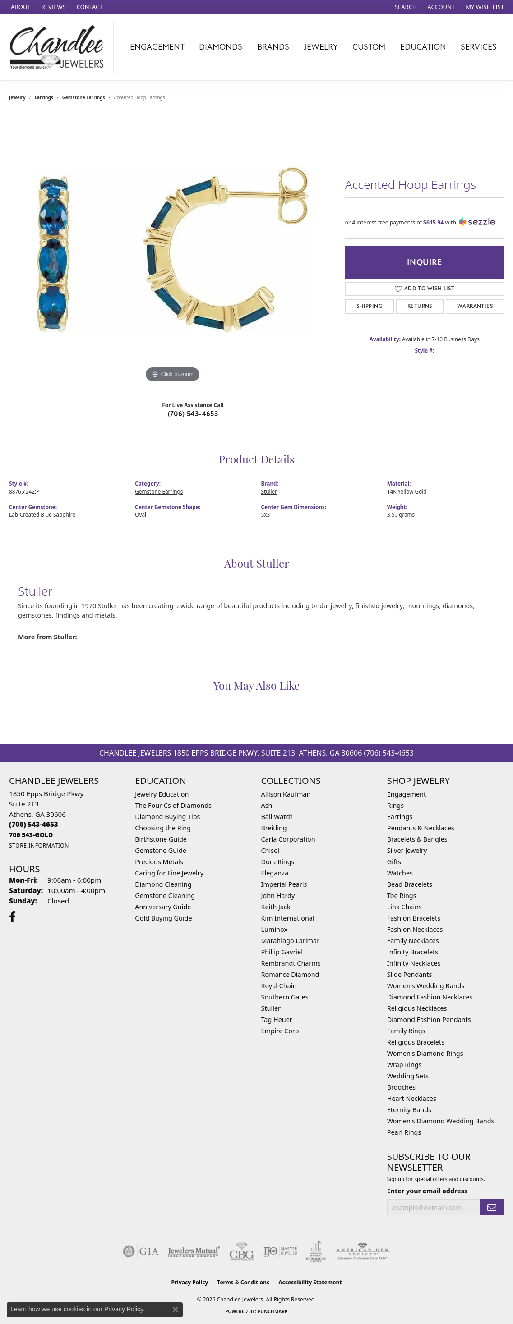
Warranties (475, 306)
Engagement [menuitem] (406, 794)
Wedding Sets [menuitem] (408, 1076)
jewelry (17, 97)
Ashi (267, 805)
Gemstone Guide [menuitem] (160, 850)
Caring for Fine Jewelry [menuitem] (169, 873)
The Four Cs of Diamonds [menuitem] (173, 805)
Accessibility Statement (310, 1282)
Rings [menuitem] (395, 805)
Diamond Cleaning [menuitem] (163, 884)
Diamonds (220, 47)
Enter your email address (427, 1191)
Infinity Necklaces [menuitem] (414, 963)
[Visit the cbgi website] (241, 1251)
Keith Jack (276, 907)
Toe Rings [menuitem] (401, 895)
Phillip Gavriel (282, 952)
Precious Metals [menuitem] (159, 861)
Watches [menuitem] (400, 873)
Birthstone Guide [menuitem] (161, 839)
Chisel (270, 850)
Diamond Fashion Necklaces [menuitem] (430, 997)
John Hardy (278, 895)
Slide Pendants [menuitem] (409, 974)
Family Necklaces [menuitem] (413, 940)
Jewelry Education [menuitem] (162, 794)
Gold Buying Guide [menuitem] (163, 918)
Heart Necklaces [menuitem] (411, 1098)
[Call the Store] (33, 824)
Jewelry (321, 47)
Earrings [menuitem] (399, 816)
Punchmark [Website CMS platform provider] (273, 1311)
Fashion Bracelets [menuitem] (413, 918)
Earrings (44, 97)
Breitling (274, 828)
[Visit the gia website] (141, 1251)
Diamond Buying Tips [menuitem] (167, 816)
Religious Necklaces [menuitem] (417, 1008)
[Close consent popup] (175, 1309)
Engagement (157, 47)
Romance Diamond (290, 974)
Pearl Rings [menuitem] (404, 1132)
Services (479, 47)
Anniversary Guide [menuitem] (163, 907)
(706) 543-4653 (193, 413)
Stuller (269, 491)
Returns (419, 306)
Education (423, 47)
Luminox (274, 929)
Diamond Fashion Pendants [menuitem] (429, 1019)
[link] (20, 7)
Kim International (287, 918)
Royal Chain (279, 985)
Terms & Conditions (243, 1282)
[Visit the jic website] (316, 1251)
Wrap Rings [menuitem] (404, 1064)
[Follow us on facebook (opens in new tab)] (12, 917)
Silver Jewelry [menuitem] (407, 850)
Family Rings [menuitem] (406, 1030)
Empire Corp (280, 1030)
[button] (405, 7)
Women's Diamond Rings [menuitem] (425, 1053)
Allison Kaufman (286, 794)
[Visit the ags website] (362, 1251)
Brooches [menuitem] (401, 1087)
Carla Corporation (288, 839)
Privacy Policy (189, 1282)
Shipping (369, 306)
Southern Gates (285, 997)
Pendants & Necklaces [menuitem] (420, 828)
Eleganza (274, 873)
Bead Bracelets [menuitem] (409, 884)
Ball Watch (277, 816)
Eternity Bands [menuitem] (409, 1109)
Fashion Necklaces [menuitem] (415, 929)
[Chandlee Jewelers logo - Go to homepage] (59, 46)
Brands (273, 47)
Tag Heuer (276, 1019)
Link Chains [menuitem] (404, 907)
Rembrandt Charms (291, 963)
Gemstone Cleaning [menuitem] (165, 895)
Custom (368, 47)
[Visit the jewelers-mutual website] (194, 1251)
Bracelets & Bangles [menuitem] (417, 839)
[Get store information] (39, 845)
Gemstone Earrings (83, 97)
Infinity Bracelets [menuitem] (412, 952)
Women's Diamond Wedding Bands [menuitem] (441, 1121)
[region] (172, 250)
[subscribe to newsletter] (492, 1207)
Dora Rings (278, 861)
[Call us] (31, 834)
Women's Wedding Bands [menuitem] (426, 985)
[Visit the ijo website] (280, 1251)
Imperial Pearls (284, 884)
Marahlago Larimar (290, 940)
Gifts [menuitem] (394, 861)
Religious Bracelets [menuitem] (415, 1042)
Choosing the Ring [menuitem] (163, 828)
